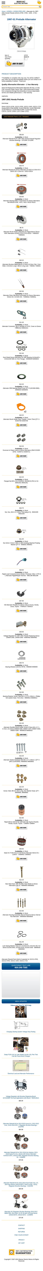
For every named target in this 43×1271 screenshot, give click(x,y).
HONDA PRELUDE (19, 11)
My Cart (21, 1243)
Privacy (22, 1240)
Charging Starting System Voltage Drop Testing (21, 1032)
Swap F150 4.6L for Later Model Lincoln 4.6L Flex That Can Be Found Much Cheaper (21, 1055)
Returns (21, 1232)
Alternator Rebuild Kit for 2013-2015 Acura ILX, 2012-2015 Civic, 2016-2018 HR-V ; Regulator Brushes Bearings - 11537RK (21, 1125)
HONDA (9, 11)
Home (3, 11)
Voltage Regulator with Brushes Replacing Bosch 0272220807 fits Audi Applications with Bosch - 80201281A (21, 1097)
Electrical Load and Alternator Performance (21, 1073)
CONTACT (21, 1225)
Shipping (21, 1228)
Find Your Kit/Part (21, 1235)
